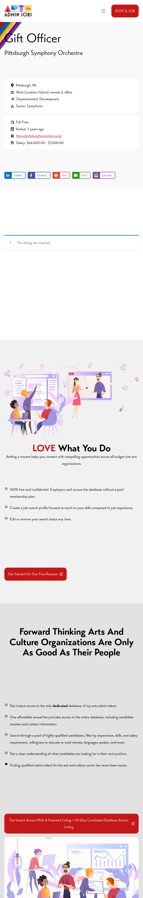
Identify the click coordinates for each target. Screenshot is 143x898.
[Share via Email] (81, 175)
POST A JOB (125, 11)
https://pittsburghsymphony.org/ (39, 136)
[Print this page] (61, 175)
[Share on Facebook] (39, 175)
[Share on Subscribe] (104, 175)
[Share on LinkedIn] (15, 175)
